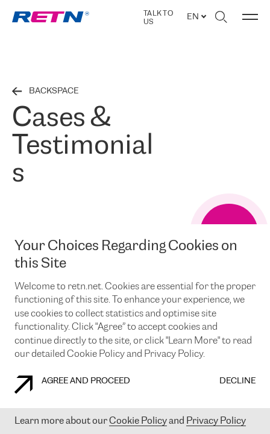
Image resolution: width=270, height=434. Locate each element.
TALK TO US (158, 17)
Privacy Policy (216, 421)
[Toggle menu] (250, 17)
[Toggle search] (221, 17)
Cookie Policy (138, 421)
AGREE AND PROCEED (72, 385)
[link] (50, 16)
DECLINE (237, 381)
